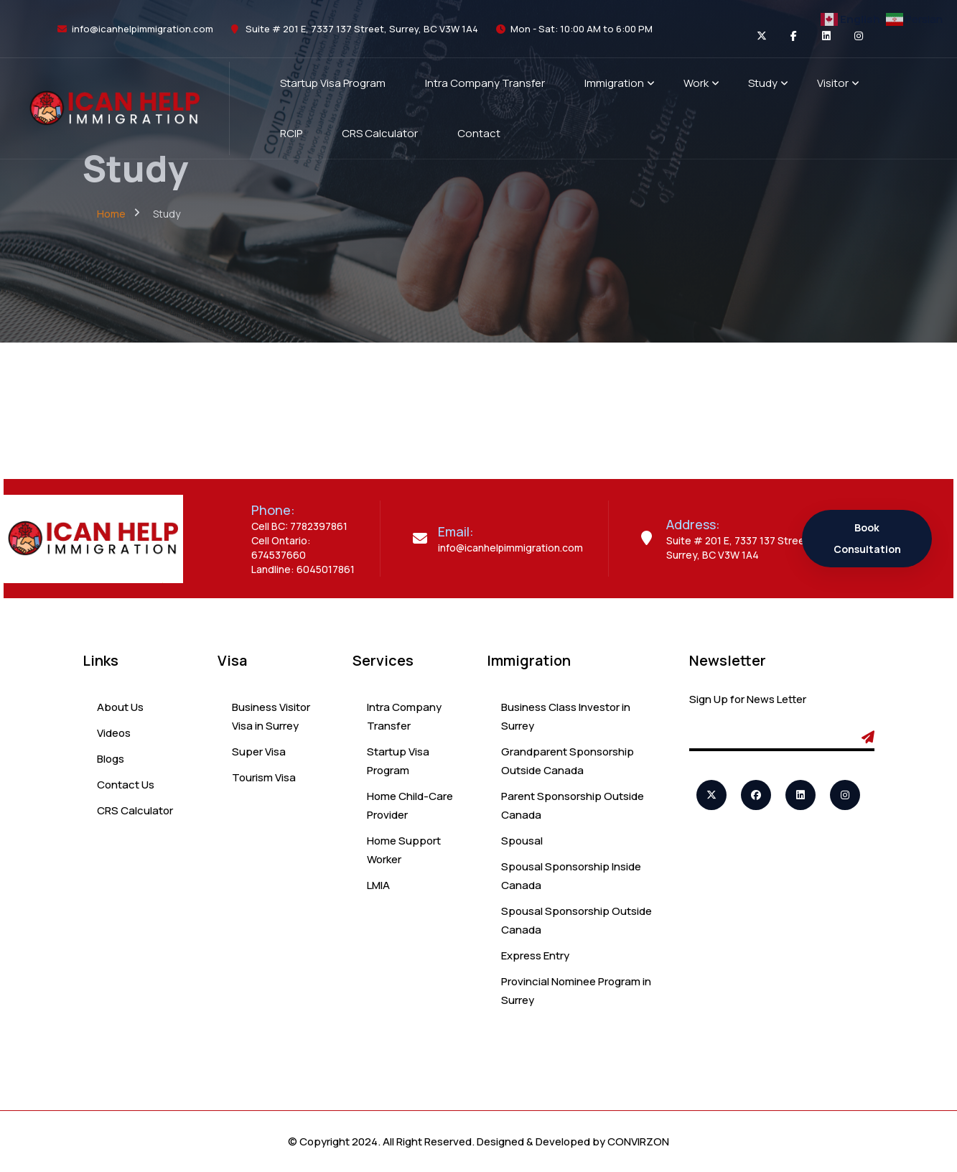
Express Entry (535, 955)
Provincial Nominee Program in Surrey (576, 991)
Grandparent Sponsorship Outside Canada (567, 761)
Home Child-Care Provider (410, 805)
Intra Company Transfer (404, 716)
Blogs (110, 758)
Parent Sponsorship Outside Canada (572, 805)
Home (111, 213)
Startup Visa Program (398, 761)
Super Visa (259, 751)
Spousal (522, 840)
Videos (114, 732)
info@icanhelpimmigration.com (142, 28)
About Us (120, 707)
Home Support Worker (404, 850)
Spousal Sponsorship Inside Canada (571, 876)
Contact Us (125, 784)
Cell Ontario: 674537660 (281, 548)
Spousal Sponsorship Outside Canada (576, 920)
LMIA (378, 885)
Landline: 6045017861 (303, 569)
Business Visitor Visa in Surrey (271, 716)
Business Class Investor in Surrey (565, 716)
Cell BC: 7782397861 (299, 526)
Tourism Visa (264, 777)
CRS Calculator (135, 810)
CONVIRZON (638, 1141)
